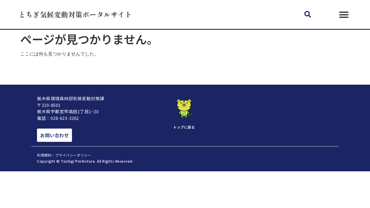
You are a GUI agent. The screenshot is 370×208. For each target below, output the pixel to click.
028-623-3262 (65, 118)
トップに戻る (184, 127)
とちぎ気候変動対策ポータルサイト (75, 14)
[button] (307, 14)
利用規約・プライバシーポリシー (64, 155)
